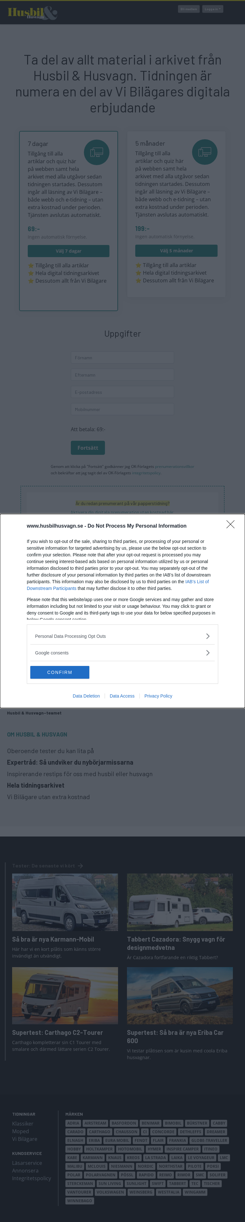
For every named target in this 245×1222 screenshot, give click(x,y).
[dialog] (122, 611)
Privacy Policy (158, 696)
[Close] (232, 526)
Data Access (122, 696)
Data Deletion (86, 696)
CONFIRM (60, 672)
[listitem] (122, 636)
